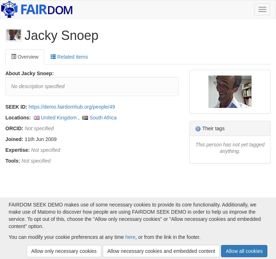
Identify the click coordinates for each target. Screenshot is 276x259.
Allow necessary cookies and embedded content (161, 251)
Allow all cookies (244, 251)
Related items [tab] (69, 57)
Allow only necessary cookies (64, 251)
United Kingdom (59, 118)
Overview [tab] (24, 57)
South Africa (103, 118)
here (130, 237)
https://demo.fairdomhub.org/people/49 (72, 107)
